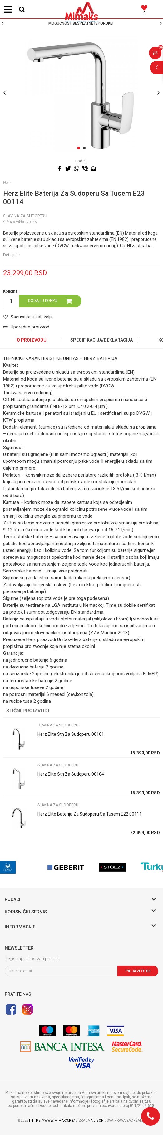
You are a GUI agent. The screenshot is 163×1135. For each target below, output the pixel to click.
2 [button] (85, 148)
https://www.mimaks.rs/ (52, 1120)
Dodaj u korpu (42, 301)
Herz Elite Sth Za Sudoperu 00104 (70, 774)
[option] (81, 23)
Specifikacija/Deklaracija (101, 340)
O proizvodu (32, 340)
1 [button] (80, 148)
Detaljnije (11, 254)
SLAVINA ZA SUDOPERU (25, 215)
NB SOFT (98, 1120)
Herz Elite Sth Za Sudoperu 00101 (70, 734)
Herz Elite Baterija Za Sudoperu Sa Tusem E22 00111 (89, 814)
